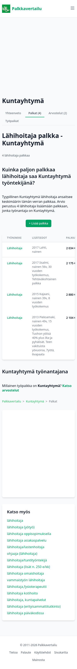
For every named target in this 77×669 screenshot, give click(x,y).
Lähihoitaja (14, 248)
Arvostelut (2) (57, 113)
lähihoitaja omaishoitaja (25, 573)
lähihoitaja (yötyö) (20, 527)
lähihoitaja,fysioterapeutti (27, 586)
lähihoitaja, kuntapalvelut (26, 600)
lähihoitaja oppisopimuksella (29, 533)
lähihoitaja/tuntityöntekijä (27, 560)
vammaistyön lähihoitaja (26, 580)
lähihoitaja (15, 520)
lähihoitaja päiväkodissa (25, 613)
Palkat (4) (35, 113)
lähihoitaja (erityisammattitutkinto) (34, 606)
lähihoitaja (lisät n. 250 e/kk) (28, 567)
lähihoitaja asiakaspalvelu (26, 540)
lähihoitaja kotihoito (22, 593)
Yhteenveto (13, 113)
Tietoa (13, 652)
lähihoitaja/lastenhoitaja (25, 547)
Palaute (26, 652)
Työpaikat (12, 121)
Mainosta (38, 660)
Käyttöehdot (42, 652)
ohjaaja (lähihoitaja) (22, 553)
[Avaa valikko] (72, 8)
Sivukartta (61, 652)
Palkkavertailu (22, 9)
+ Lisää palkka (38, 223)
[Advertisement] (38, 56)
